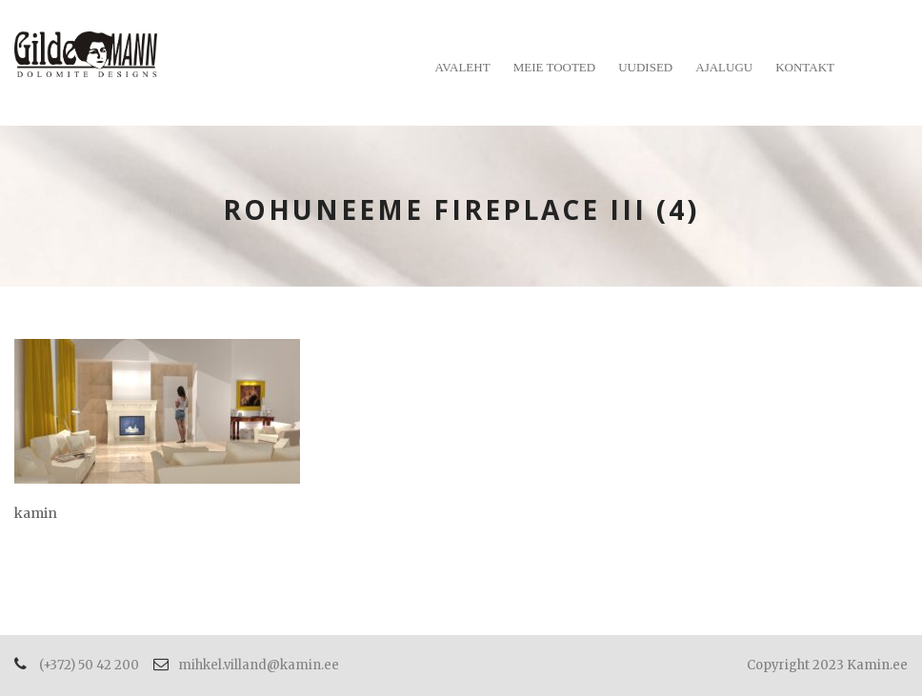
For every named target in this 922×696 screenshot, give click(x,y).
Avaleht (463, 67)
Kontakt (804, 67)
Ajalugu (723, 67)
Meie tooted (554, 67)
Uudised (645, 67)
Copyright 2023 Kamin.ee (827, 665)
